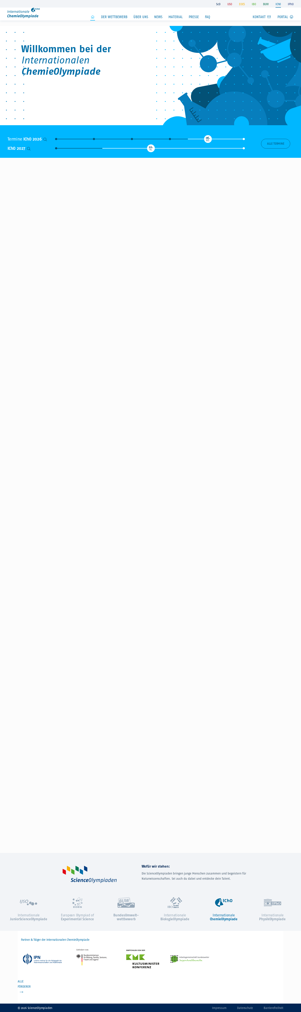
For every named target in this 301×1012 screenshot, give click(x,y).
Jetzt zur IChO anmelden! (233, 74)
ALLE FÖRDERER (24, 984)
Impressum (219, 1008)
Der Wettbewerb (114, 23)
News (158, 23)
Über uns (140, 23)
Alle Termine (275, 143)
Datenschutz (245, 1008)
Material (175, 23)
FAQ (207, 23)
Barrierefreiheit (273, 1008)
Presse (194, 23)
